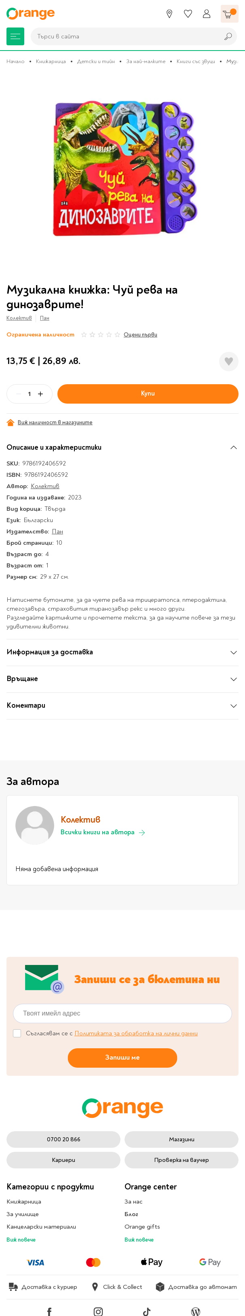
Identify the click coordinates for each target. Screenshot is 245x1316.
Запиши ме (122, 1057)
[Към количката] (230, 14)
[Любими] (188, 13)
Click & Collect (116, 1287)
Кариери (63, 1160)
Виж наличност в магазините (49, 423)
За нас (133, 1202)
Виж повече (21, 1239)
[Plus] (40, 394)
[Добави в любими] (229, 361)
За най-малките (145, 61)
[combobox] (123, 36)
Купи (148, 393)
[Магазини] (169, 13)
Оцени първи (140, 335)
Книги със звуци (196, 61)
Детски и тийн (96, 61)
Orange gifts (142, 1227)
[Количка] (230, 14)
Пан (44, 318)
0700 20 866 (63, 1139)
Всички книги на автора (103, 833)
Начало (15, 61)
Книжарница (51, 61)
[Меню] (15, 36)
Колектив (19, 318)
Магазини (181, 1139)
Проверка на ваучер (181, 1160)
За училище (22, 1214)
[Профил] (206, 13)
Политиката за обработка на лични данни (136, 1033)
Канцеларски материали (41, 1227)
